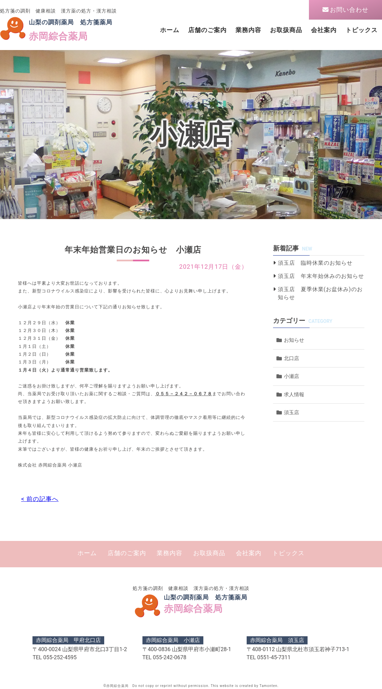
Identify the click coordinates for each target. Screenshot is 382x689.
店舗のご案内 (207, 29)
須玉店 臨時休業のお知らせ (315, 263)
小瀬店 (291, 376)
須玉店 (291, 412)
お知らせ (294, 340)
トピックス (361, 29)
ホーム (169, 29)
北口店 (291, 358)
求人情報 (294, 394)
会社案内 (324, 29)
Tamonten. (269, 686)
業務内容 (248, 29)
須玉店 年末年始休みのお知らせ (321, 276)
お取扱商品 (286, 29)
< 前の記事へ (40, 498)
